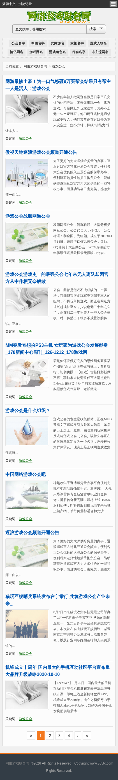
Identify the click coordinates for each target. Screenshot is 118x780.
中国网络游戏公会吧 (25, 474)
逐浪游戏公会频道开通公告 (32, 532)
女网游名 (57, 43)
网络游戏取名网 (35, 66)
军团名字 (38, 43)
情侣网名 (16, 52)
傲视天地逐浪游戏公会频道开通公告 (41, 152)
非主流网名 (100, 52)
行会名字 (78, 52)
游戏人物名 (98, 43)
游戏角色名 (57, 52)
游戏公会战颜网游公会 (27, 216)
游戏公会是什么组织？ (27, 410)
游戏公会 (25, 139)
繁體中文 (9, 4)
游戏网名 (36, 52)
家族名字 (77, 43)
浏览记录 (25, 4)
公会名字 (18, 43)
